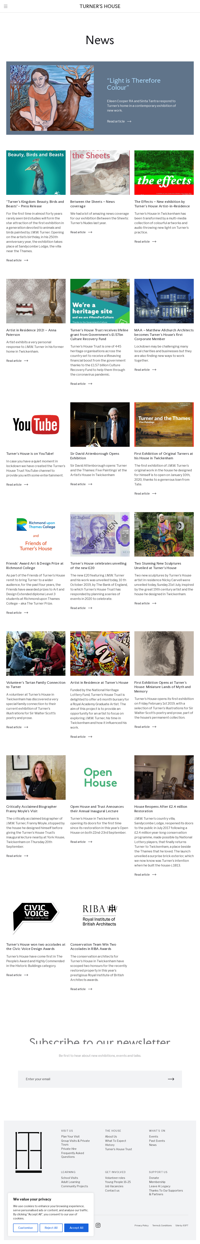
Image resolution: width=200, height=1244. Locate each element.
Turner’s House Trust (118, 1149)
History (109, 1144)
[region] (51, 1214)
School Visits (69, 1177)
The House (113, 1130)
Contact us (112, 1190)
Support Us (158, 1172)
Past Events (157, 1140)
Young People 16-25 (118, 1182)
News (153, 1144)
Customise (25, 1227)
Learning (68, 1172)
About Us (111, 1136)
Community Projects (74, 1186)
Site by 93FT (181, 1225)
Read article (119, 121)
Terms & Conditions (162, 1225)
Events (153, 1136)
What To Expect (115, 1140)
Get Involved (115, 1172)
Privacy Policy (142, 1225)
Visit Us (67, 1130)
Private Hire (69, 1148)
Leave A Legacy (159, 1186)
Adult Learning (70, 1182)
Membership (157, 1182)
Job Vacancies (114, 1186)
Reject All (51, 1227)
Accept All (76, 1227)
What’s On (157, 1130)
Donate (154, 1177)
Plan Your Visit (70, 1136)
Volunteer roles (115, 1177)
